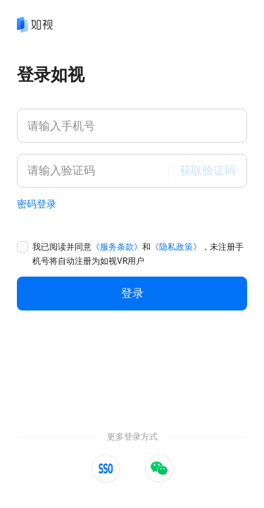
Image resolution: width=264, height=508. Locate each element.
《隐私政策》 (176, 247)
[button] (106, 468)
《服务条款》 (117, 247)
